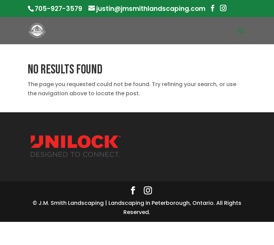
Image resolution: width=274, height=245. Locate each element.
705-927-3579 (58, 8)
